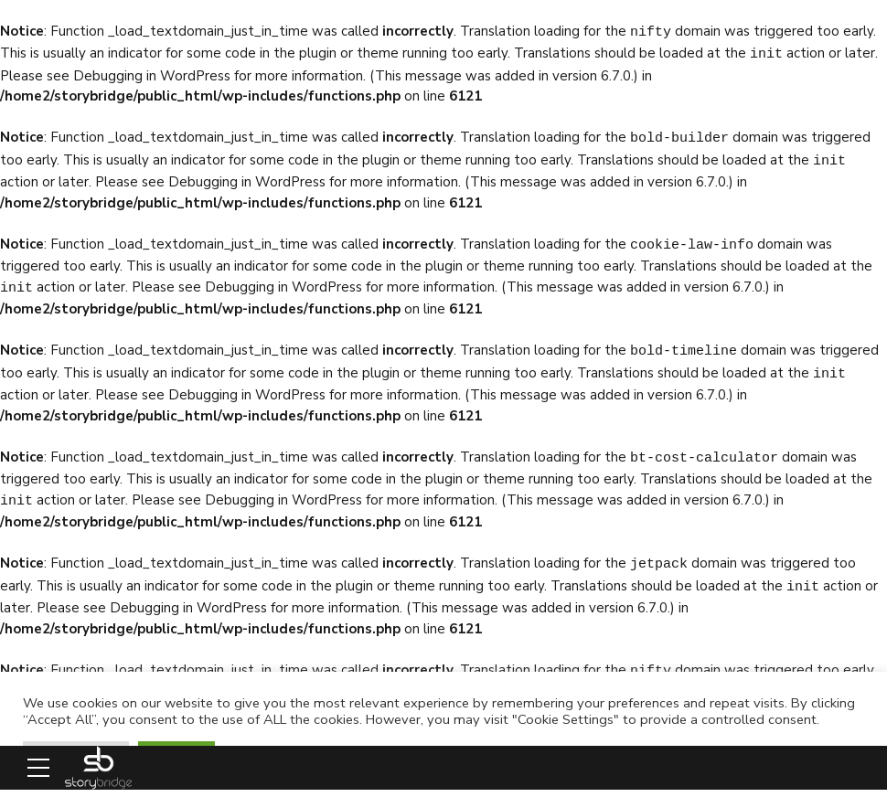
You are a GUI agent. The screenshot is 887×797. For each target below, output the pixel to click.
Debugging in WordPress (151, 74)
